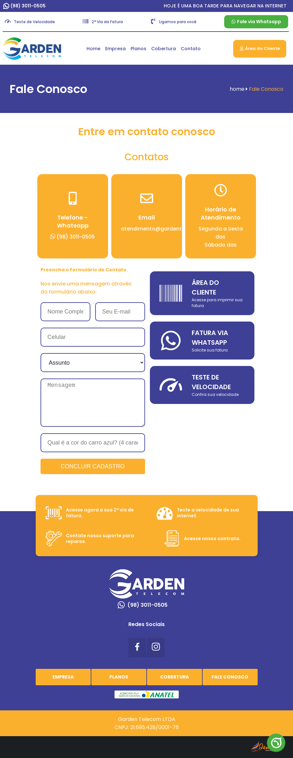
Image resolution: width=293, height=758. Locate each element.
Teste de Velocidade (34, 21)
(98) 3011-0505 (28, 6)
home (239, 89)
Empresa (115, 48)
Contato (191, 48)
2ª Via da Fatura (107, 21)
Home (93, 48)
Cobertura (163, 48)
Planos (138, 48)
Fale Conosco (230, 677)
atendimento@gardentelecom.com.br (171, 228)
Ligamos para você (178, 21)
